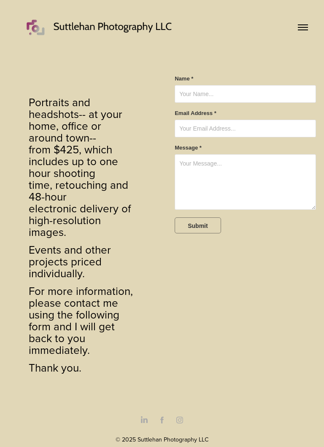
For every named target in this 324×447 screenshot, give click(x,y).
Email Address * (195, 113)
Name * (184, 79)
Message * (188, 148)
